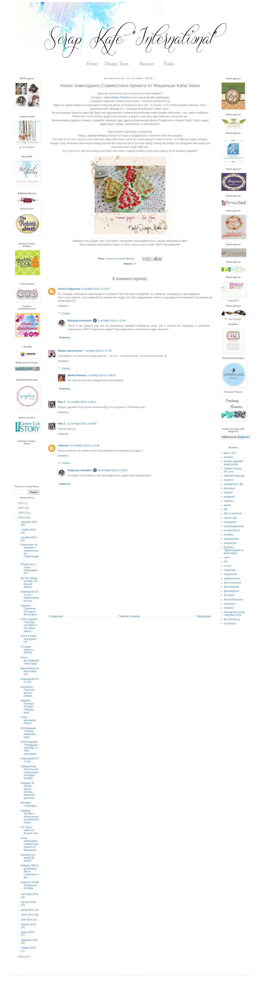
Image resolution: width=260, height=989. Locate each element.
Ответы (65, 313)
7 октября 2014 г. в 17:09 (97, 350)
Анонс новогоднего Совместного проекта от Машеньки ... (30, 844)
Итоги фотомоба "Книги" (28, 720)
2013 (21, 956)
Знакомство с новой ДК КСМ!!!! (28, 857)
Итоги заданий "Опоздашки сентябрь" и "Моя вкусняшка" (29, 747)
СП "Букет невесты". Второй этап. (29, 830)
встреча (228, 457)
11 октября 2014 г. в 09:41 (81, 402)
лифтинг (229, 500)
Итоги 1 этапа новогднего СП (28, 638)
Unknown (63, 445)
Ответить (63, 306)
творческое (230, 574)
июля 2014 (27, 909)
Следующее (56, 616)
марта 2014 (27, 932)
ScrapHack (230, 623)
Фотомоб (229, 595)
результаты (230, 543)
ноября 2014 (28, 529)
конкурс (228, 492)
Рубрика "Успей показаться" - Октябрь (30, 885)
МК (225, 509)
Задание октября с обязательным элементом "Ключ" (30, 816)
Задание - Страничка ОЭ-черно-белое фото (29, 610)
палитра (228, 534)
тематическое (232, 578)
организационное (234, 526)
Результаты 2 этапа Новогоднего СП (29, 569)
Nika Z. (62, 402)
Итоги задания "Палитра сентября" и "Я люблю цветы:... (29, 625)
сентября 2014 (29, 894)
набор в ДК (230, 517)
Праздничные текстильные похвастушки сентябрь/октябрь (29, 772)
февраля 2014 (29, 940)
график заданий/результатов (233, 463)
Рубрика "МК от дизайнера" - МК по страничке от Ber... (30, 871)
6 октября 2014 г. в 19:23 (95, 288)
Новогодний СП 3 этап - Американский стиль (30, 596)
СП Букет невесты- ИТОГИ (27, 649)
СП (134, 263)
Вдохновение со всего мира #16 (30, 671)
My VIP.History (232, 619)
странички (229, 570)
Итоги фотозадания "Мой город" (30, 660)
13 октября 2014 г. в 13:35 (84, 445)
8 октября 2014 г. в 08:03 (101, 375)
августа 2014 (28, 902)
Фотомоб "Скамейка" (29, 804)
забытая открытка (234, 475)
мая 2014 (27, 919)
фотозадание (231, 586)
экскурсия (229, 603)
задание (228, 479)
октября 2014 (29, 537)
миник (227, 505)
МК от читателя (232, 513)
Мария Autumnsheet (70, 350)
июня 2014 (27, 914)
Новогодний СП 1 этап (29, 760)
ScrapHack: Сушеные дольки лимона (28, 691)
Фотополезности (233, 599)
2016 (21, 507)
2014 (21, 517)
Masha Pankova (121, 97)
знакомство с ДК (233, 484)
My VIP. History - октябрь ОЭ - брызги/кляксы (30, 582)
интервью (229, 488)
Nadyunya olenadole (80, 320)
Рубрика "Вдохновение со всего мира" (233, 550)
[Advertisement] (130, 581)
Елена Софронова (69, 288)
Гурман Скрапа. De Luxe (233, 470)
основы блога (231, 530)
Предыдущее (203, 616)
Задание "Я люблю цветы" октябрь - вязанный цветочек (28, 790)
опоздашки (230, 522)
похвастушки (231, 538)
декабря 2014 (29, 522)
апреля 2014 (28, 924)
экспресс (229, 607)
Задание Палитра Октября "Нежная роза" (27, 706)
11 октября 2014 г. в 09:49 (81, 423)
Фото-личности (232, 582)
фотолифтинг (231, 591)
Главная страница (129, 616)
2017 (21, 503)
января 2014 (28, 947)
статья (227, 565)
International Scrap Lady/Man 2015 (234, 614)
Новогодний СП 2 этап (29, 680)
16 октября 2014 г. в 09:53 (112, 470)
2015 (21, 512)
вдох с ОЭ (229, 453)
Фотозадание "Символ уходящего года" (28, 733)
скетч (227, 557)
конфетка (229, 496)
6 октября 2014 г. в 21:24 (112, 320)
